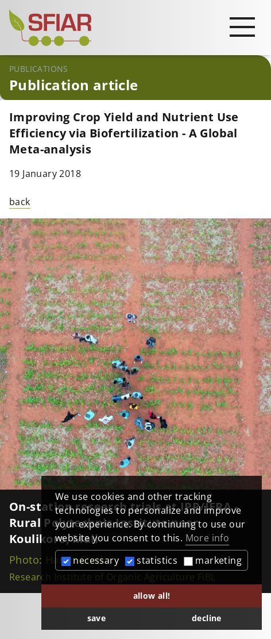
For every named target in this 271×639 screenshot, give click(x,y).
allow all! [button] (152, 595)
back (19, 201)
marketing (213, 560)
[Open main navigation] (242, 26)
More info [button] (207, 538)
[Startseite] (135, 27)
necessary (90, 560)
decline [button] (207, 618)
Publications (38, 68)
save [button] (96, 618)
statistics (151, 560)
